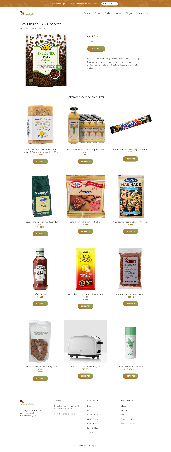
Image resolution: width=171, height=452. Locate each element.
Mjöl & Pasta (92, 421)
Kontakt (124, 413)
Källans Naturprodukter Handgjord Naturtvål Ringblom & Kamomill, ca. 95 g (40, 153)
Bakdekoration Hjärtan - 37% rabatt (85, 224)
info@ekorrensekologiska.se (65, 416)
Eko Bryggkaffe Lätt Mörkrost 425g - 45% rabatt (40, 225)
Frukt (97, 14)
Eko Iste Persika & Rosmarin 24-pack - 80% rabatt (85, 153)
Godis (107, 14)
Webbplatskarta (127, 426)
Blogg (129, 14)
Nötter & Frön (93, 426)
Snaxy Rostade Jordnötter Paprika (130, 296)
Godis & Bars (92, 417)
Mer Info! (96, 51)
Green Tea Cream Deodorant (130, 369)
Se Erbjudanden (109, 4)
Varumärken (142, 14)
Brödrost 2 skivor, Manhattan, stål (85, 369)
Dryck (87, 14)
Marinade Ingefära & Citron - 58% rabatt (130, 224)
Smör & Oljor (92, 430)
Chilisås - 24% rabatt (40, 296)
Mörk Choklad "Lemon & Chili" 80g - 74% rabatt (85, 297)
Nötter (118, 14)
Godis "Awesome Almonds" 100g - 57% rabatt (40, 370)
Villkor (123, 417)
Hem (21, 31)
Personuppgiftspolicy (130, 421)
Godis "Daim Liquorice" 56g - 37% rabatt (130, 152)
